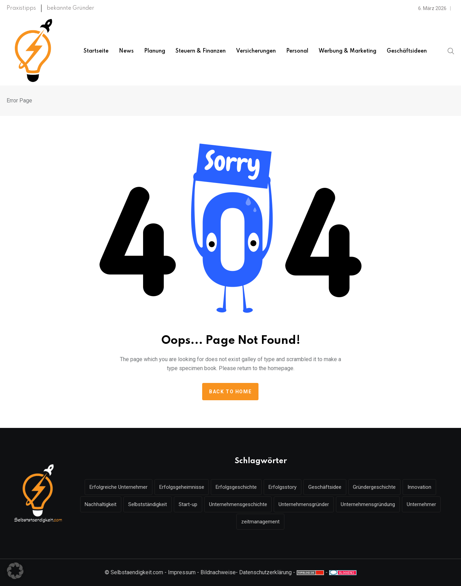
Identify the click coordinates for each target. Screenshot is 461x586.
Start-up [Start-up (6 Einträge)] (188, 504)
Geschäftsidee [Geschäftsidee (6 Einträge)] (324, 487)
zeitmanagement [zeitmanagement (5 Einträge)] (260, 522)
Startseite (96, 51)
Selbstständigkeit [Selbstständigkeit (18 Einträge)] (147, 504)
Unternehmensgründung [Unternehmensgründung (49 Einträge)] (368, 504)
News (126, 51)
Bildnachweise (218, 572)
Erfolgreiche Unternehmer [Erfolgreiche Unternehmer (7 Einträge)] (118, 487)
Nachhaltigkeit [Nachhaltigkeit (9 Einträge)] (100, 504)
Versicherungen (256, 51)
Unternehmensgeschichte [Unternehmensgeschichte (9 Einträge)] (238, 504)
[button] (15, 571)
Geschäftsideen (407, 51)
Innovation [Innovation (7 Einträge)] (420, 487)
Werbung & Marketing (347, 51)
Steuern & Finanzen (201, 51)
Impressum (182, 572)
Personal (297, 51)
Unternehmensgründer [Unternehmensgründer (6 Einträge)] (304, 504)
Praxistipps (21, 8)
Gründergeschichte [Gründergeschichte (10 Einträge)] (374, 487)
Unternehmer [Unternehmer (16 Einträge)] (421, 504)
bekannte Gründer (70, 8)
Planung (154, 51)
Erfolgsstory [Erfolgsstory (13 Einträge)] (283, 487)
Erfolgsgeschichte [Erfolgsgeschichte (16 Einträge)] (236, 487)
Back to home (230, 391)
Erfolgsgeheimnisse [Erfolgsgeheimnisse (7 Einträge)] (181, 487)
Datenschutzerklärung (265, 572)
